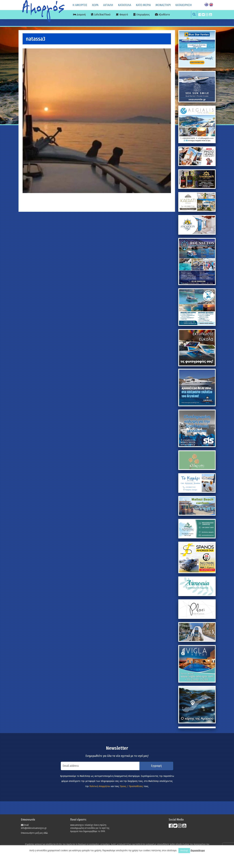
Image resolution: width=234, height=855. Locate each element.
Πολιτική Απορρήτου (99, 786)
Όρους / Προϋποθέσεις (131, 786)
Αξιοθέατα (164, 14)
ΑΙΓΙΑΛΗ (108, 5)
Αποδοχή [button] (184, 850)
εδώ (46, 833)
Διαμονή (81, 14)
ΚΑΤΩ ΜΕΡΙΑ (143, 5)
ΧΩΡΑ (95, 5)
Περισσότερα (198, 850)
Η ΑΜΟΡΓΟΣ (79, 5)
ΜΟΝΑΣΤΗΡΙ (163, 5)
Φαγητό (123, 14)
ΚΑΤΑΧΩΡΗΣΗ (183, 5)
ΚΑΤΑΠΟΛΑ (124, 5)
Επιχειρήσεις (143, 14)
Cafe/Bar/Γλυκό (102, 14)
